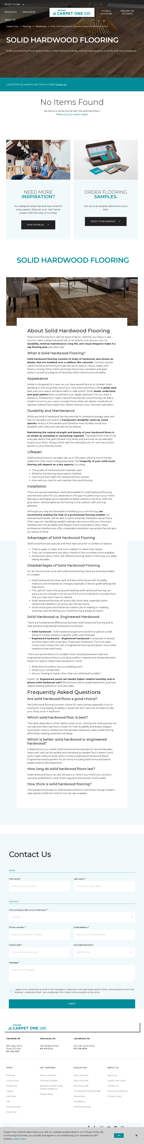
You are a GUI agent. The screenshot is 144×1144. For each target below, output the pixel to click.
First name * (15, 879)
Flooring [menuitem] (10, 1075)
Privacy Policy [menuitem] (114, 1096)
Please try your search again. (72, 114)
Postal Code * (15, 945)
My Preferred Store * (84, 945)
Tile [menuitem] (8, 1101)
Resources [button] (29, 12)
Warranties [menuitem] (79, 1096)
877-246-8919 (80, 1048)
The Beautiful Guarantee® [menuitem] (87, 1091)
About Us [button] (9, 19)
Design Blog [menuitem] (46, 1094)
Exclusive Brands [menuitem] (82, 1106)
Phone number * (17, 927)
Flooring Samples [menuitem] (49, 1080)
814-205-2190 (12, 1051)
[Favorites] (104, 21)
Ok (118, 1135)
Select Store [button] (12, 4)
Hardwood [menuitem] (11, 1086)
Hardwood (40, 26)
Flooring (26, 26)
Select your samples (106, 221)
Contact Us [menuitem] (113, 1086)
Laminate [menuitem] (11, 1096)
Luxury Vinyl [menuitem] (12, 1080)
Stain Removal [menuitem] (81, 1075)
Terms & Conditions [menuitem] (117, 1091)
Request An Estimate (127, 12)
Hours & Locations (106, 12)
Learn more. (19, 1139)
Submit (72, 1003)
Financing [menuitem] (11, 1112)
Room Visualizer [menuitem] (48, 1075)
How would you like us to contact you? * (28, 910)
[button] (98, 21)
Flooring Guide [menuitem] (81, 1086)
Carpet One (12, 26)
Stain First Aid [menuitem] (81, 1080)
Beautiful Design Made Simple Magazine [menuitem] (51, 1087)
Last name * (79, 879)
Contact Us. (61, 84)
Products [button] (10, 12)
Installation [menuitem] (79, 1101)
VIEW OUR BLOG (38, 224)
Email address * (81, 927)
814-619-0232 (46, 1048)
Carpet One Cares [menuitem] (116, 1080)
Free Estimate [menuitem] (13, 1106)
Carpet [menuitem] (9, 1091)
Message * (14, 963)
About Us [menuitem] (112, 1075)
